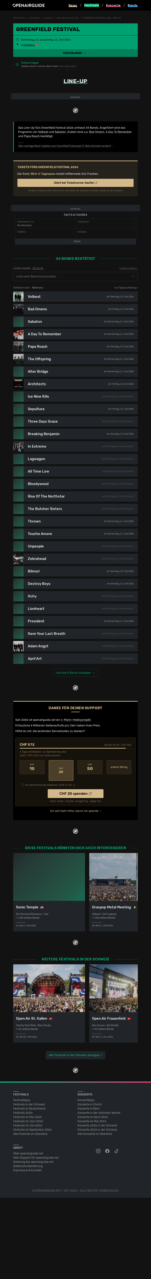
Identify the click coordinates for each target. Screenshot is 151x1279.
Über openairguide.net (28, 1234)
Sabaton (60, 176)
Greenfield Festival (71, 18)
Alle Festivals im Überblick (30, 1215)
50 (90, 855)
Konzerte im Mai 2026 (92, 1202)
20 (61, 855)
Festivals (35, 18)
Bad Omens (96, 176)
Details (75, 329)
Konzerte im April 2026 (93, 1198)
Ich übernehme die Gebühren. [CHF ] (48, 866)
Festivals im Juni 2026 (28, 1202)
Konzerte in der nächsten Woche (99, 1194)
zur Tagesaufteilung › (126, 375)
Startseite (19, 18)
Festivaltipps (21, 1181)
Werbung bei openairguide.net (33, 1243)
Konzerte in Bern (89, 1189)
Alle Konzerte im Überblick (95, 1215)
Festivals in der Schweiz (29, 1185)
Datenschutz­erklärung (28, 1247)
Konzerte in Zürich (90, 1185)
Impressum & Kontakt (27, 1251)
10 (32, 855)
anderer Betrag (119, 855)
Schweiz (50, 18)
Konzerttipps (86, 1181)
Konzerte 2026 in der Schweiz (97, 1211)
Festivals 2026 (23, 1194)
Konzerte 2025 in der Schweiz (97, 1206)
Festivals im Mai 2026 (27, 1198)
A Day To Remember (119, 176)
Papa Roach (32, 180)
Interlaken (29, 45)
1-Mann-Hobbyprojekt (76, 807)
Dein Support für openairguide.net (36, 1238)
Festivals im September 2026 (32, 1211)
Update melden (127, 356)
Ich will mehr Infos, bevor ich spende (74, 892)
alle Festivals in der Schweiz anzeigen (74, 1136)
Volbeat (43, 176)
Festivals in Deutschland (29, 1189)
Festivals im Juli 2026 (27, 1206)
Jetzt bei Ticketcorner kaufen (75, 226)
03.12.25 (38, 356)
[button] (75, 53)
